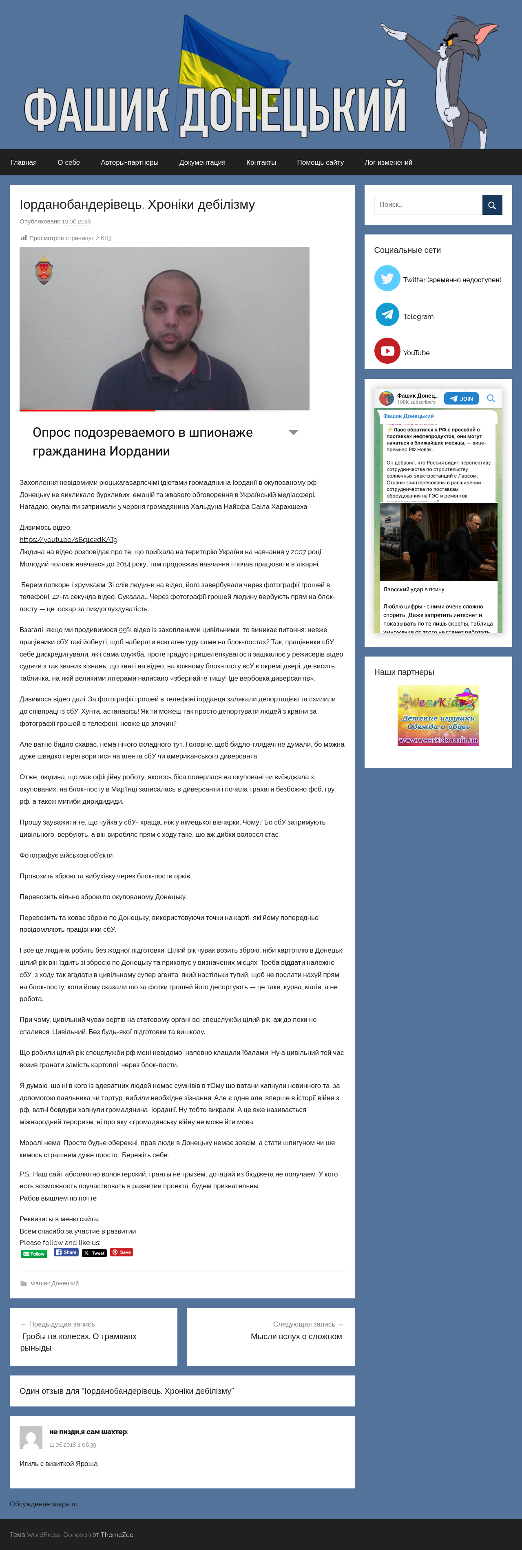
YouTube (416, 353)
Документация (202, 162)
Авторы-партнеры (130, 162)
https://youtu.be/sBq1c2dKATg (69, 539)
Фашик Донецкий (55, 1283)
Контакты (261, 162)
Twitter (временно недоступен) (452, 280)
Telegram (418, 316)
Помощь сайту (320, 162)
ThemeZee (117, 1534)
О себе (69, 162)
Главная (24, 162)
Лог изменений (388, 162)
